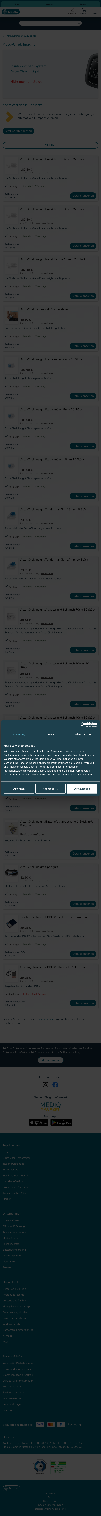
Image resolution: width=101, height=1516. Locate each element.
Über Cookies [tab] (83, 734)
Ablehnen (19, 788)
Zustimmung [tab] (17, 734)
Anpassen (51, 788)
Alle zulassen (82, 788)
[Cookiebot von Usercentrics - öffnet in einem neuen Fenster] (83, 724)
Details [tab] (50, 734)
